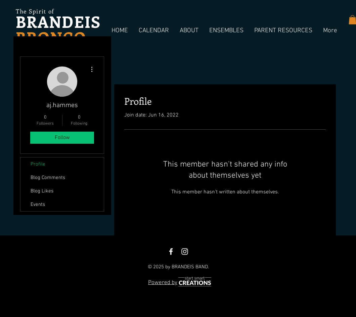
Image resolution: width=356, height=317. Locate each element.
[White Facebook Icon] (171, 251)
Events (38, 204)
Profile (38, 164)
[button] (153, 31)
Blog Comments (48, 178)
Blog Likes (42, 191)
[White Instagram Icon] (184, 251)
